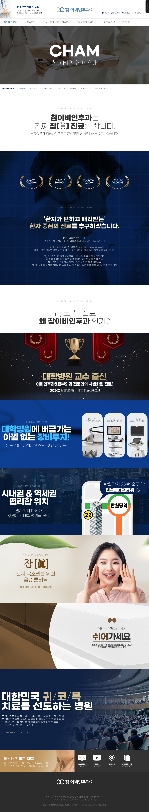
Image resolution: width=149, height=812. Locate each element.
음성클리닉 (30, 22)
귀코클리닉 (109, 22)
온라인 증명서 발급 (102, 88)
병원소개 (22, 88)
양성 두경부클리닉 (87, 22)
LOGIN (115, 13)
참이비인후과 (10, 22)
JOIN (105, 13)
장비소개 (61, 88)
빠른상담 (136, 13)
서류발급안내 (86, 88)
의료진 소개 (34, 88)
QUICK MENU (147, 6)
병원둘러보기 (48, 88)
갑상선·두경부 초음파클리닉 (57, 22)
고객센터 (126, 22)
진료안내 (72, 88)
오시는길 (126, 13)
